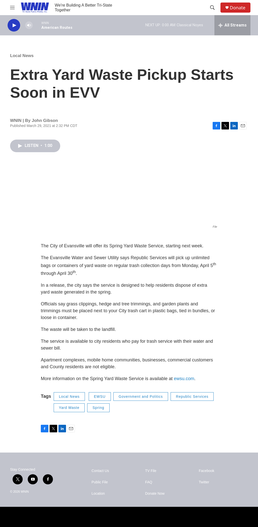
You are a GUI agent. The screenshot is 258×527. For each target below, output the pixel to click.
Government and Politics (141, 396)
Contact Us (100, 471)
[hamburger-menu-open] (12, 8)
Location (98, 493)
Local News (22, 55)
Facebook (206, 471)
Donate (237, 7)
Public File (99, 482)
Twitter (204, 482)
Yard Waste (69, 408)
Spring (98, 408)
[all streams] (232, 25)
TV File (150, 471)
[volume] (29, 25)
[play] (14, 25)
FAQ (148, 482)
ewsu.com (184, 378)
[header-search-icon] (212, 7)
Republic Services (192, 396)
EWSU (100, 396)
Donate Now (155, 493)
